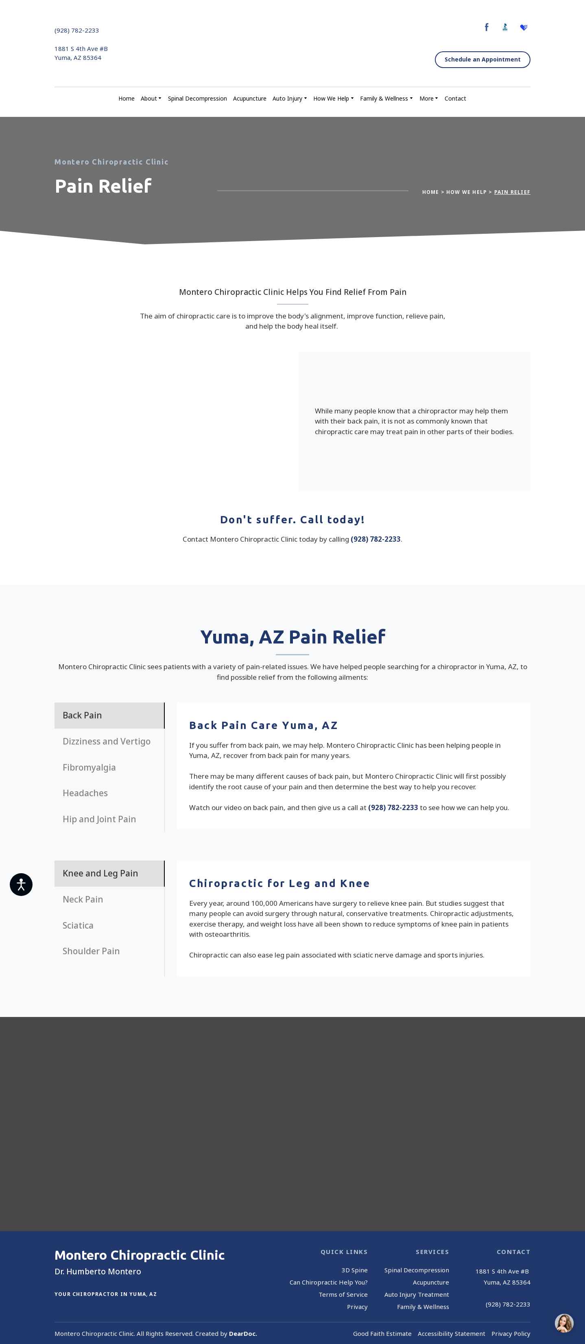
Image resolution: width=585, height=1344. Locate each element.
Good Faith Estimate (382, 1333)
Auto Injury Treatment (416, 1294)
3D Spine (355, 1270)
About (149, 98)
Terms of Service (343, 1294)
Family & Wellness (384, 98)
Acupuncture (249, 98)
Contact (455, 98)
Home (126, 98)
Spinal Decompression (197, 98)
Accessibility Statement (451, 1333)
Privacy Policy (510, 1333)
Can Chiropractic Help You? (329, 1282)
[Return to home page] (290, 43)
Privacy (357, 1306)
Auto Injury (287, 98)
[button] (487, 27)
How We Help (331, 98)
